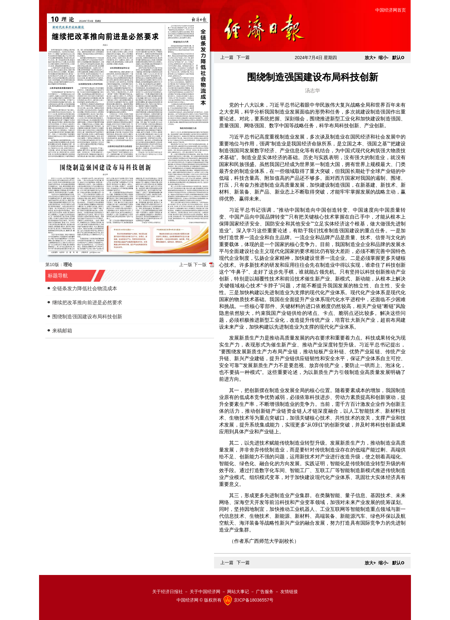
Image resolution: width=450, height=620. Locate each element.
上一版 (185, 264)
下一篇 (243, 57)
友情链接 (289, 591)
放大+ (370, 57)
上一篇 (226, 57)
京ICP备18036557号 (254, 599)
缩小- (383, 57)
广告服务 (264, 591)
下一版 (200, 264)
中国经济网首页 (390, 10)
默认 (398, 57)
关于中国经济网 (205, 591)
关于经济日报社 (167, 591)
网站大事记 (238, 591)
